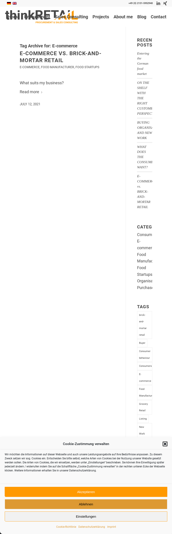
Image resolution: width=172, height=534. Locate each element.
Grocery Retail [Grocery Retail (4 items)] (143, 407)
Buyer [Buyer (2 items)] (142, 343)
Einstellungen (86, 516)
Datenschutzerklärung (91, 526)
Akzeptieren (86, 492)
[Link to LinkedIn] (158, 3)
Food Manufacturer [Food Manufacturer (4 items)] (145, 392)
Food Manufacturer (57, 67)
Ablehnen (86, 504)
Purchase (145, 287)
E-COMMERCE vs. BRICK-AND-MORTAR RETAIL (146, 191)
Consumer (146, 234)
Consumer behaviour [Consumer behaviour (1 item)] (144, 354)
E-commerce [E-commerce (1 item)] (145, 377)
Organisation (148, 281)
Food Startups (87, 67)
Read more (31, 91)
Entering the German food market (143, 63)
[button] (165, 444)
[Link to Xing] (165, 3)
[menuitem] (14, 17)
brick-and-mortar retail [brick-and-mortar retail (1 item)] (143, 325)
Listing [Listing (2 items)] (143, 418)
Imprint (111, 526)
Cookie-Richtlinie (66, 526)
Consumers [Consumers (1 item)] (145, 366)
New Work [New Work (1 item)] (142, 430)
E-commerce (30, 67)
